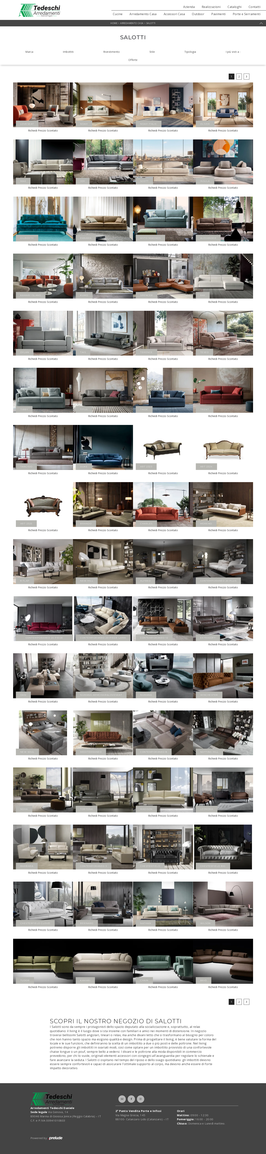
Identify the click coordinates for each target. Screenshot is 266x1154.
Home (113, 23)
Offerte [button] (133, 60)
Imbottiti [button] (68, 51)
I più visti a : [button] (233, 51)
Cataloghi (235, 7)
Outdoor (198, 14)
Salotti (151, 23)
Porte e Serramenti (246, 14)
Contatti (254, 7)
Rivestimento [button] (111, 51)
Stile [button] (152, 51)
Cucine (117, 14)
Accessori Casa (174, 14)
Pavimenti (218, 14)
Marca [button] (29, 51)
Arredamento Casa (142, 14)
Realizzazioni (211, 7)
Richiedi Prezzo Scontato (43, 130)
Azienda (189, 7)
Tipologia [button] (190, 51)
